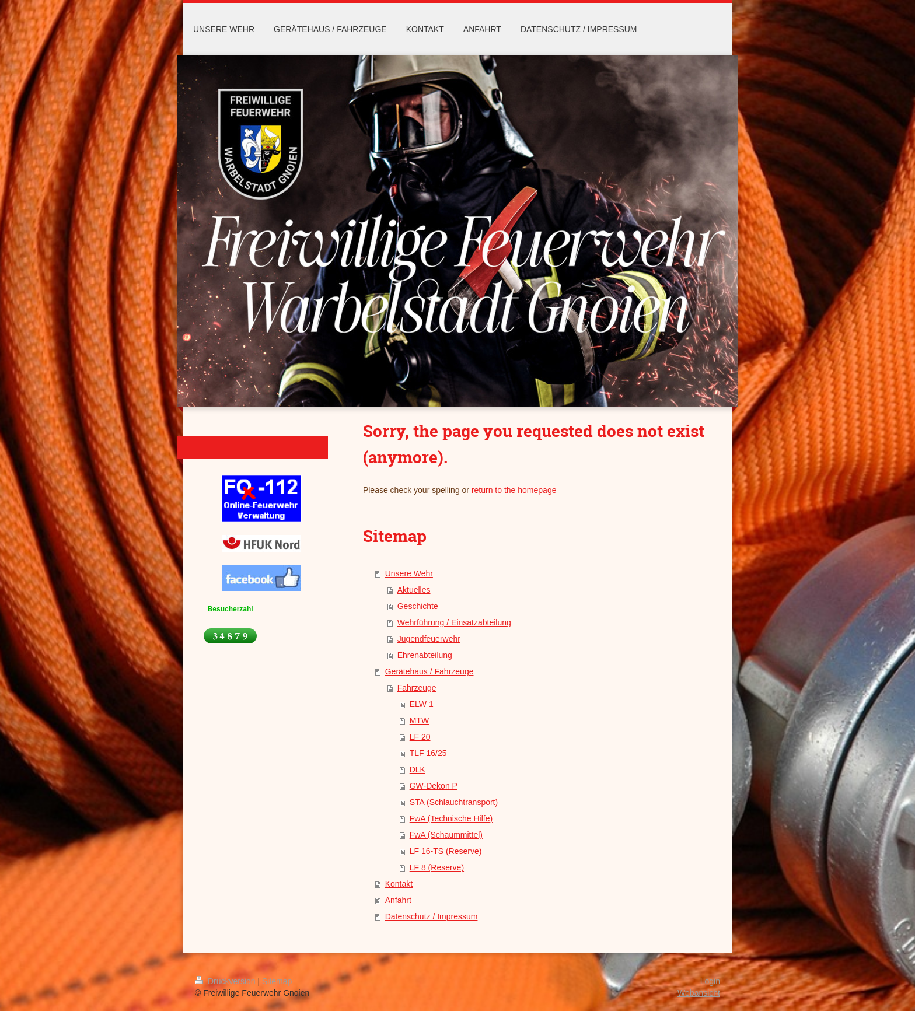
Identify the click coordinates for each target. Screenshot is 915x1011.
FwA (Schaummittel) (446, 834)
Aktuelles (414, 589)
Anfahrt (398, 900)
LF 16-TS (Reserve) (446, 851)
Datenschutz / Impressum (431, 916)
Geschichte (417, 606)
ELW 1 (422, 704)
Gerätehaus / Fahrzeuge (429, 671)
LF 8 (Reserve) (437, 867)
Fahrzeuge (416, 687)
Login (710, 981)
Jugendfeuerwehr (428, 638)
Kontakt (399, 883)
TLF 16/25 (428, 753)
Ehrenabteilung (424, 655)
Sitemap (277, 981)
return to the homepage (514, 490)
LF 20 (420, 736)
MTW (419, 720)
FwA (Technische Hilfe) (451, 818)
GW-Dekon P (434, 785)
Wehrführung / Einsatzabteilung (454, 622)
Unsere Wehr (409, 573)
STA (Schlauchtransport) (454, 802)
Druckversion (226, 981)
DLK (417, 769)
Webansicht (698, 993)
